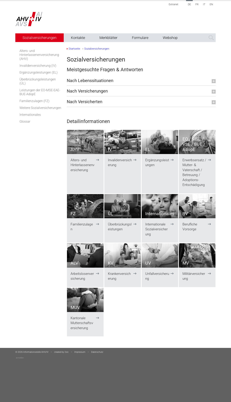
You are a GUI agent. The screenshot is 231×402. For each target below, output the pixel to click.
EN (211, 4)
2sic (67, 352)
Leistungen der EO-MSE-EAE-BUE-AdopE (39, 92)
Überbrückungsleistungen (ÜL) (37, 81)
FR (197, 4)
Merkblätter (108, 38)
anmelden (20, 358)
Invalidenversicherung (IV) (37, 65)
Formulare (140, 38)
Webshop (170, 38)
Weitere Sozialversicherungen (40, 108)
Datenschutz (97, 352)
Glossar (24, 121)
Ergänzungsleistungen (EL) (38, 72)
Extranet (173, 4)
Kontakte (78, 38)
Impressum (79, 352)
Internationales (30, 115)
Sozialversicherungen (39, 38)
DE (189, 4)
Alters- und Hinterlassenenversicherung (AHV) (39, 55)
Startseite (74, 48)
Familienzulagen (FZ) (34, 101)
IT (204, 4)
